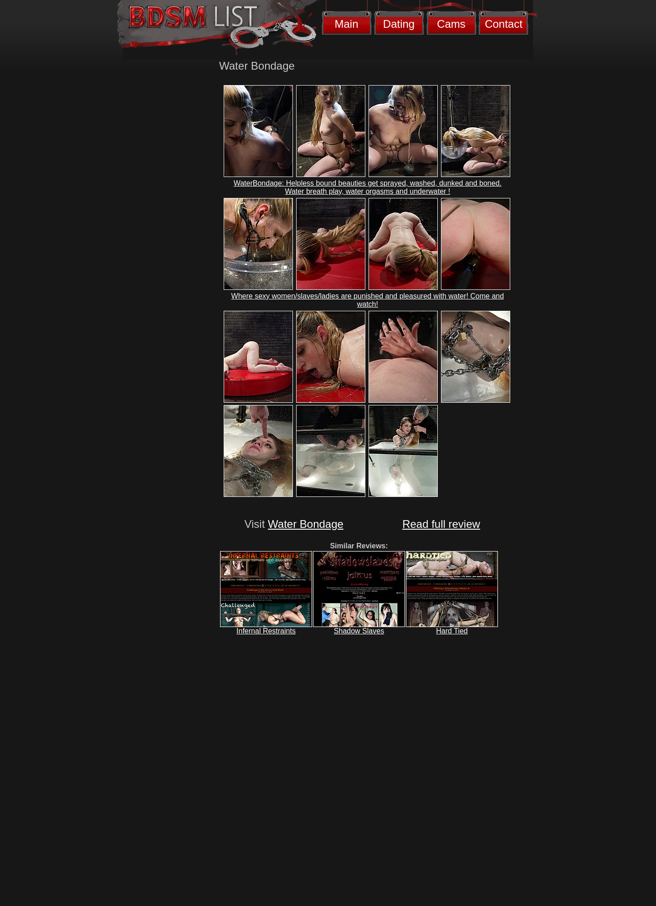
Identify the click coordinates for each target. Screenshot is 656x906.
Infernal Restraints (266, 631)
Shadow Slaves (359, 631)
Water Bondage (305, 524)
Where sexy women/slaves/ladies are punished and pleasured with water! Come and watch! (367, 300)
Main (346, 24)
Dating (399, 24)
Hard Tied (451, 631)
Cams (451, 24)
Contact (504, 24)
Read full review (441, 524)
